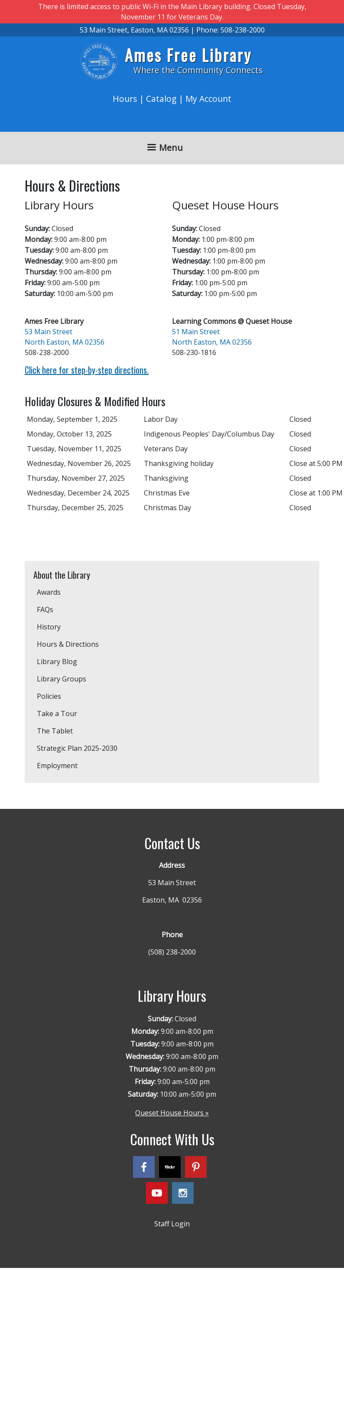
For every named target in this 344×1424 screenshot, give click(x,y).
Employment (57, 765)
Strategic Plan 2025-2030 (77, 748)
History (49, 627)
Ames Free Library (188, 55)
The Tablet (55, 731)
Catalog (161, 98)
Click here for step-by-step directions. (87, 369)
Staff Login (172, 1223)
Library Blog (57, 661)
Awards (49, 592)
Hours (125, 98)
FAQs (45, 609)
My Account (208, 98)
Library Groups (61, 679)
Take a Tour (57, 713)
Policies (49, 696)
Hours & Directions (68, 644)
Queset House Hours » (172, 1113)
